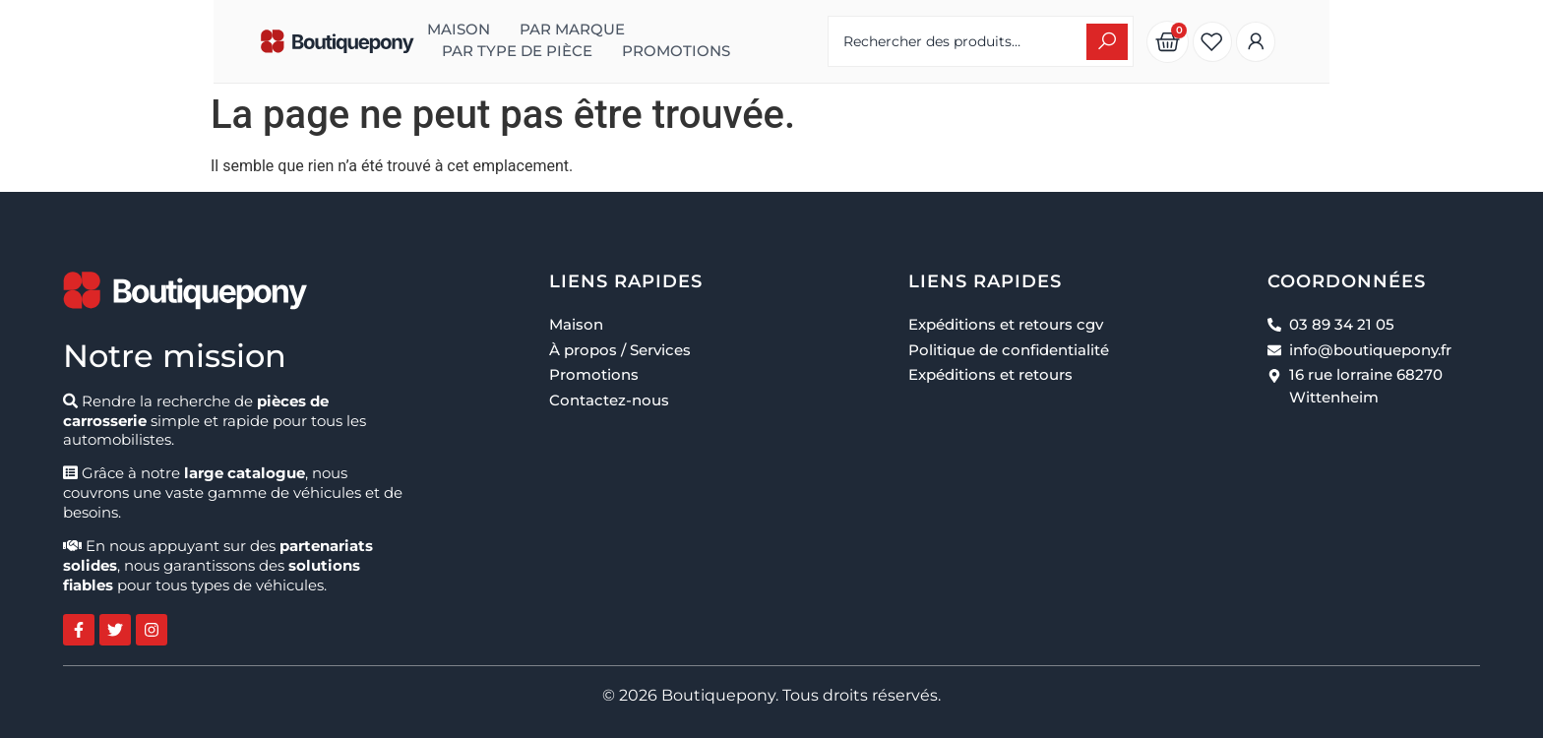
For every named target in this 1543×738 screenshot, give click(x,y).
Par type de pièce (596, 40)
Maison (324, 40)
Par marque (438, 40)
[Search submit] (1247, 42)
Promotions (755, 40)
